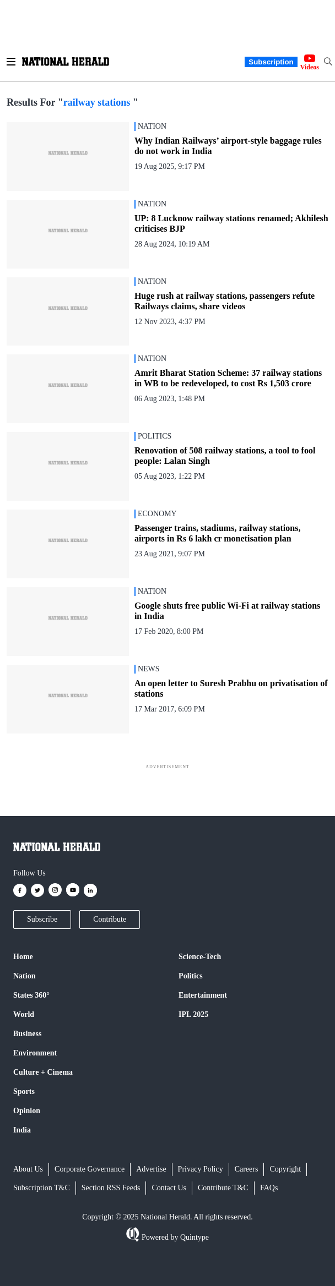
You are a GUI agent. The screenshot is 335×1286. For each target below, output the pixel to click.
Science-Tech (200, 957)
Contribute (109, 919)
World (23, 1014)
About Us (28, 1169)
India (22, 1130)
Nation (24, 976)
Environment (35, 1053)
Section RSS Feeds (111, 1188)
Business (27, 1034)
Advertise (151, 1169)
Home (23, 957)
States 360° (31, 995)
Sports (24, 1091)
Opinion (26, 1111)
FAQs (269, 1188)
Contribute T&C (223, 1188)
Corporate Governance (90, 1169)
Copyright (285, 1169)
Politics (191, 976)
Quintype (193, 1237)
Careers (246, 1169)
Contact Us (169, 1188)
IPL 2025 (193, 1014)
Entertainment (203, 995)
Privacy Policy (200, 1169)
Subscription (270, 62)
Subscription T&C (41, 1188)
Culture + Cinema (43, 1072)
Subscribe (42, 919)
